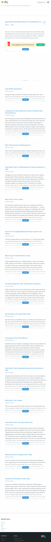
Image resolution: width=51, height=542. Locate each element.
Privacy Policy (17, 532)
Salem (2, 515)
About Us (3, 527)
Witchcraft (3, 510)
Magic (2, 514)
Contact (3, 529)
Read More (25, 88)
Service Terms (17, 534)
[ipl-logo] (6, 2)
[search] (45, 2)
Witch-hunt (3, 512)
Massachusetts (3, 517)
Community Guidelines (19, 529)
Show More (25, 37)
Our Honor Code (17, 530)
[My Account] (48, 2)
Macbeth (2, 518)
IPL (1, 5)
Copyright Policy (17, 527)
